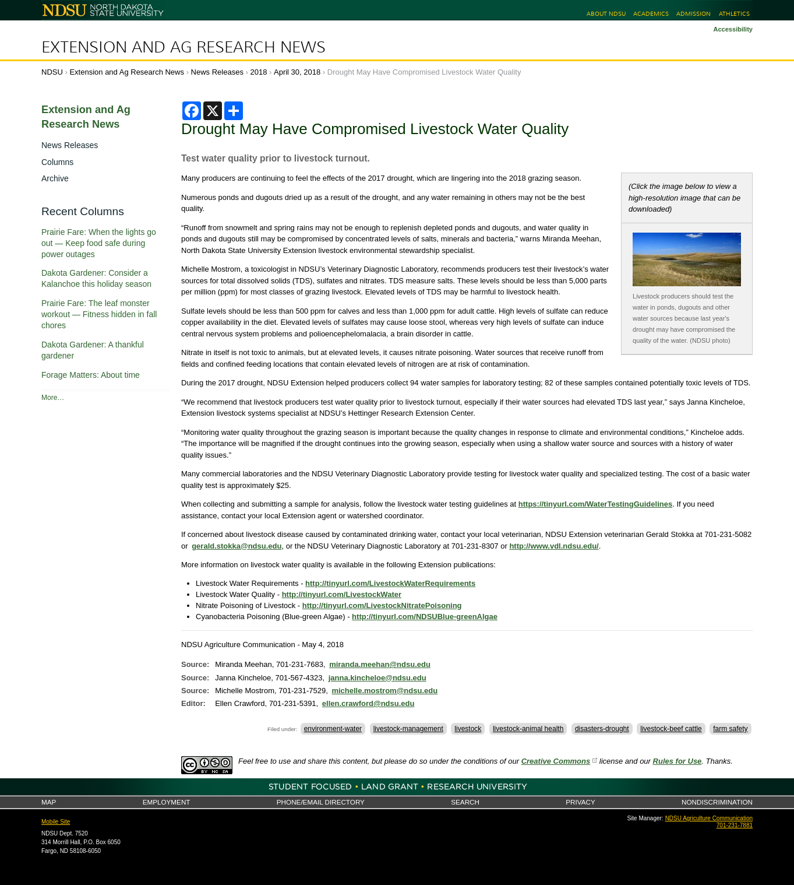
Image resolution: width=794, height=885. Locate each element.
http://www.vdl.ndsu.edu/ (553, 546)
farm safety (730, 729)
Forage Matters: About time (90, 375)
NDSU (52, 72)
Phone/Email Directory (321, 802)
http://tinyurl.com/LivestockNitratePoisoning (382, 605)
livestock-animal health (528, 729)
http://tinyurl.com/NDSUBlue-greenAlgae (424, 616)
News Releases (217, 72)
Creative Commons (555, 761)
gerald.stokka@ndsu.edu (236, 546)
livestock (467, 729)
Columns (57, 162)
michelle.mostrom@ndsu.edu (384, 690)
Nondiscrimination (717, 802)
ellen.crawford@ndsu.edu (368, 703)
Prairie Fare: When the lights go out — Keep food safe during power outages (98, 243)
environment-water (333, 729)
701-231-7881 (735, 825)
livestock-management (408, 729)
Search (465, 802)
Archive (55, 178)
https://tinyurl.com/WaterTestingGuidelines (595, 504)
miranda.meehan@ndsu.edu (379, 664)
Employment (166, 802)
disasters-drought (602, 729)
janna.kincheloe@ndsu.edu (377, 677)
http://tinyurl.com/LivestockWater (341, 594)
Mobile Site (55, 822)
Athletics (734, 13)
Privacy (580, 802)
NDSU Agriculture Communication (709, 818)
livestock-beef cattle (670, 729)
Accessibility (733, 29)
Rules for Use (677, 761)
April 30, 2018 (297, 72)
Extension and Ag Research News (183, 47)
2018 (258, 72)
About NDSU (606, 13)
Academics (651, 13)
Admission (693, 13)
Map (48, 802)
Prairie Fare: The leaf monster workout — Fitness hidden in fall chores (99, 314)
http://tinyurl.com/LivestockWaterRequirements (390, 583)
